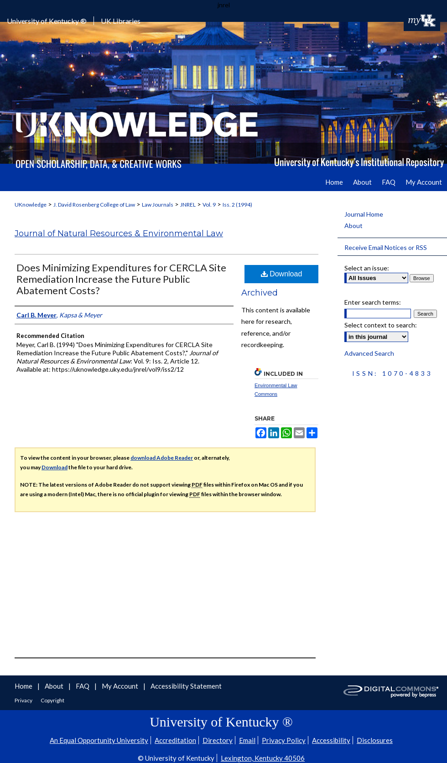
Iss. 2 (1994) (237, 204)
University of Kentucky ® (47, 20)
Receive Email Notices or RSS (385, 247)
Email (247, 740)
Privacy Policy (284, 740)
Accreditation (175, 740)
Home (24, 686)
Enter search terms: (372, 302)
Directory (218, 740)
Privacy (24, 700)
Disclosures (375, 740)
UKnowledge (31, 204)
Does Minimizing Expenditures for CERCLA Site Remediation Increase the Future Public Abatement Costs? (121, 278)
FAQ (83, 686)
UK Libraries (120, 20)
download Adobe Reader (161, 457)
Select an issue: (366, 268)
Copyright (52, 700)
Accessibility (331, 740)
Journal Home (363, 214)
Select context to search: (380, 325)
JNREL (188, 204)
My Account (121, 686)
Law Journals (157, 204)
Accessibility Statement (186, 686)
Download (281, 274)
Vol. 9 (209, 204)
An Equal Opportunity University (99, 740)
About (353, 225)
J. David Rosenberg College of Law (94, 204)
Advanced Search (369, 353)
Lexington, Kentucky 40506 (263, 758)
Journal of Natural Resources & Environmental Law (119, 233)
